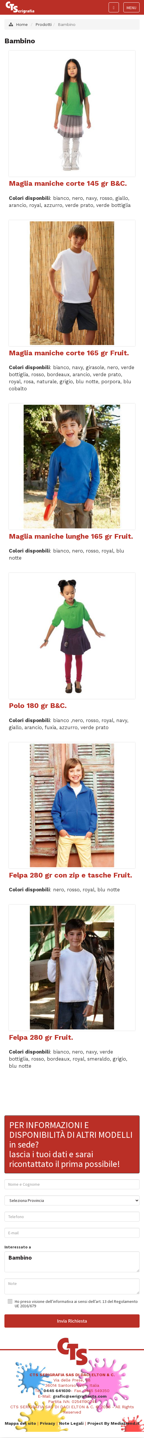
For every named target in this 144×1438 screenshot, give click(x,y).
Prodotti (43, 24)
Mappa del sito (20, 1423)
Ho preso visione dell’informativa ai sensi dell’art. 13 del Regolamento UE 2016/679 (76, 1303)
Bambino (72, 1260)
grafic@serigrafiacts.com (80, 1396)
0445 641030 (57, 1390)
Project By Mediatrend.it (113, 1423)
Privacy (47, 1423)
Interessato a (17, 1247)
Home (22, 24)
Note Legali (71, 1423)
